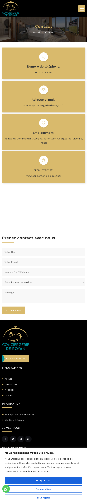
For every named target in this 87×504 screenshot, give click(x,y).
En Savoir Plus (15, 358)
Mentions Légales (14, 420)
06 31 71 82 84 (43, 72)
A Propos (10, 389)
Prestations (11, 384)
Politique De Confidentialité (19, 414)
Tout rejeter (43, 497)
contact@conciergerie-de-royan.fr (44, 105)
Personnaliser (43, 489)
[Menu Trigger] (81, 8)
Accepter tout (43, 480)
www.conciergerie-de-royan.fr (43, 176)
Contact (9, 395)
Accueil (36, 32)
